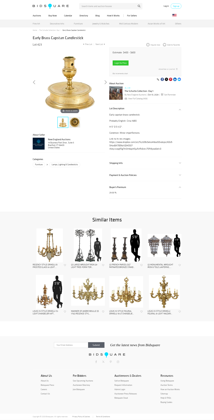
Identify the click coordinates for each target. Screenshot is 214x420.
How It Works (113, 15)
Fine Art (36, 23)
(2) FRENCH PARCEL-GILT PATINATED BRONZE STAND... (122, 266)
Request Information (123, 385)
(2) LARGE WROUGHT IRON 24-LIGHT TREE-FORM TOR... (84, 266)
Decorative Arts (57, 23)
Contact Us (45, 393)
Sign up (176, 6)
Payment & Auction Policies (123, 175)
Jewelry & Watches (100, 23)
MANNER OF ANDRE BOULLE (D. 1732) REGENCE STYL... (85, 312)
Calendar (68, 15)
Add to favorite (173, 45)
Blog (97, 15)
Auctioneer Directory (81, 385)
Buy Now (52, 15)
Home (35, 30)
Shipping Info (116, 163)
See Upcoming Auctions (83, 380)
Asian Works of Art (156, 23)
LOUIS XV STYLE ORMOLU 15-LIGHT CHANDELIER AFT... (45, 312)
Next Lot (100, 44)
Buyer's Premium (117, 187)
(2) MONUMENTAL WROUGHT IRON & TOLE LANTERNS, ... (160, 266)
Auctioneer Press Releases (125, 393)
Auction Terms (166, 385)
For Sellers (132, 15)
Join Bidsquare (79, 389)
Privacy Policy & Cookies (81, 417)
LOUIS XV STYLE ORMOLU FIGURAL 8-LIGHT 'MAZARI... (160, 312)
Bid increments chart (120, 74)
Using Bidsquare (167, 380)
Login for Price (121, 63)
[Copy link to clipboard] (158, 79)
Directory (84, 15)
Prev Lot (87, 44)
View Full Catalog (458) (136, 98)
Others (178, 23)
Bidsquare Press (47, 385)
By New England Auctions (135, 95)
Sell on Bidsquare (121, 380)
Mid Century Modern (128, 23)
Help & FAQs (165, 397)
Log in (166, 6)
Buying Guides (166, 402)
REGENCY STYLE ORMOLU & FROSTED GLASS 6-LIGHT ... (45, 266)
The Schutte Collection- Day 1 (49, 30)
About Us (45, 380)
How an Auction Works (170, 389)
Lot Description (116, 108)
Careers (44, 389)
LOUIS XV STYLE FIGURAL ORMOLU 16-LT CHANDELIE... (121, 312)
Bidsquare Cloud (121, 397)
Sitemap (164, 393)
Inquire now (155, 45)
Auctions (37, 15)
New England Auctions (59, 139)
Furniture (78, 23)
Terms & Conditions (103, 417)
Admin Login (119, 389)
